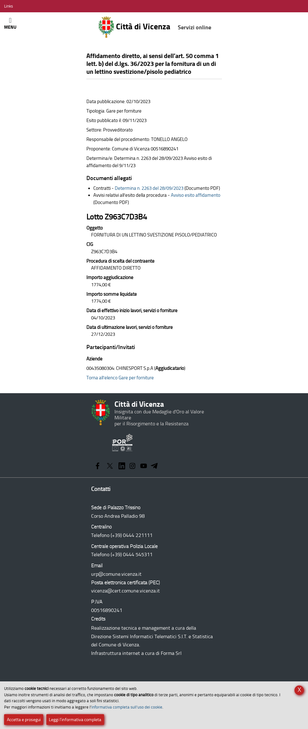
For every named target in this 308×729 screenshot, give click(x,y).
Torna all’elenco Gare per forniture (120, 378)
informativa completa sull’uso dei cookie (126, 707)
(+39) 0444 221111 (132, 535)
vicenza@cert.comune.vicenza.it (125, 591)
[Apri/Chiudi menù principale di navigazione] (10, 23)
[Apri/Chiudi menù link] (8, 6)
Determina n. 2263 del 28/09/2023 (149, 188)
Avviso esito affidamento (195, 195)
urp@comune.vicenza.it (116, 574)
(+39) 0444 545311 (132, 554)
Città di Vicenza (154, 27)
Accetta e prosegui (24, 719)
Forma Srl (171, 653)
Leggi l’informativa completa (75, 719)
